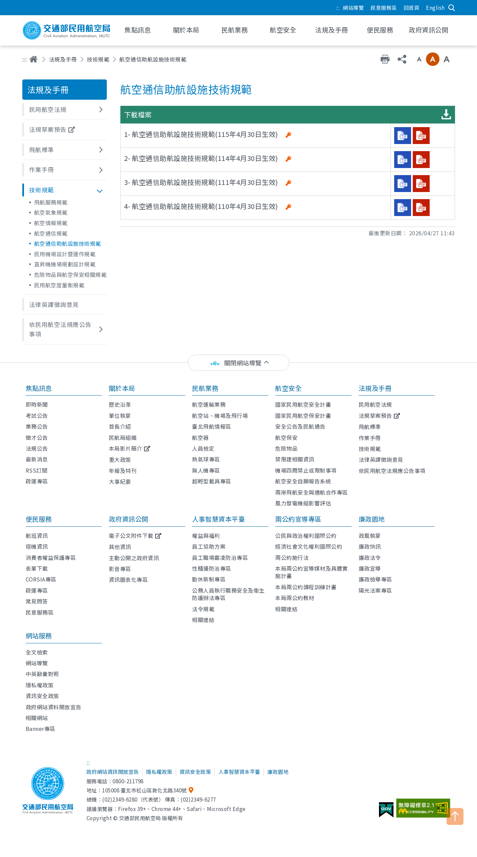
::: (338, 7)
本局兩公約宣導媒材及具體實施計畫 (311, 572)
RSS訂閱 (37, 470)
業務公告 (37, 426)
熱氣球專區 (206, 459)
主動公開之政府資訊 (134, 558)
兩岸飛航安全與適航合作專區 (311, 492)
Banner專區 (40, 728)
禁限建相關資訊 (294, 459)
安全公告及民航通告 (300, 426)
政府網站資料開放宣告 (53, 707)
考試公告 (37, 415)
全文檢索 (37, 652)
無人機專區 (206, 470)
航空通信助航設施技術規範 (67, 243)
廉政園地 (372, 519)
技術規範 (98, 59)
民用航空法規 (375, 404)
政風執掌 (370, 535)
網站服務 (39, 635)
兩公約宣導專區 (298, 519)
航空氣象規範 (51, 212)
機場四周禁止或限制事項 (306, 470)
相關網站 (37, 718)
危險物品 (286, 448)
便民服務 (39, 519)
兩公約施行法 (292, 557)
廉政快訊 (370, 546)
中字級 (432, 59)
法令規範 (203, 609)
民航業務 (205, 388)
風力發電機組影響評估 (303, 503)
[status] (238, 363)
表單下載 (37, 568)
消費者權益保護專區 (51, 557)
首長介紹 (120, 426)
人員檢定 (203, 448)
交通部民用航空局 (66, 30)
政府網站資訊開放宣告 (113, 771)
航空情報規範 (51, 223)
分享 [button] (402, 59)
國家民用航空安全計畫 (303, 404)
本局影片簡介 (125, 448)
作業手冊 (370, 438)
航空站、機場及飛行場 (220, 415)
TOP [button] (455, 816)
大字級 (446, 59)
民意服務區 (384, 7)
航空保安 (286, 437)
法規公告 (37, 448)
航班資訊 (37, 535)
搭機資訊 (37, 546)
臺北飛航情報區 (211, 426)
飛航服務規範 (51, 202)
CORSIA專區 (41, 579)
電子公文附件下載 (131, 535)
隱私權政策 (40, 685)
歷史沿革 (120, 404)
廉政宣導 (370, 568)
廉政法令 (370, 557)
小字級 (419, 59)
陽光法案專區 (375, 590)
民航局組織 (123, 437)
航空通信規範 (51, 233)
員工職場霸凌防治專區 (220, 557)
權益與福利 (206, 535)
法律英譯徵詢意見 (381, 459)
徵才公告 (37, 437)
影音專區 (120, 569)
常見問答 (37, 601)
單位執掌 (120, 415)
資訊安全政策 (42, 696)
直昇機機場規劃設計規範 (65, 264)
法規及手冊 (63, 59)
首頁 (33, 59)
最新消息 (37, 459)
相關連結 (203, 620)
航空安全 (288, 388)
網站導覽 (353, 7)
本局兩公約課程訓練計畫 (306, 587)
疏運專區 (37, 481)
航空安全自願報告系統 (303, 481)
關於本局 (122, 388)
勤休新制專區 (208, 579)
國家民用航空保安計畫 (303, 415)
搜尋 (451, 7)
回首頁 (412, 7)
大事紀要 (120, 481)
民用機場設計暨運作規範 (65, 254)
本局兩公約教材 (294, 598)
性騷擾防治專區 (211, 568)
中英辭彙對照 (42, 674)
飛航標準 (370, 427)
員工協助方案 (208, 546)
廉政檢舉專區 (375, 579)
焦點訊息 (39, 388)
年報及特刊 (123, 471)
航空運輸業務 (208, 404)
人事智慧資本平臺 (218, 519)
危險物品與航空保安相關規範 (70, 274)
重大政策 (120, 459)
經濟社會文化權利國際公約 (308, 546)
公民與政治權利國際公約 (306, 535)
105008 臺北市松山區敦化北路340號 (144, 790)
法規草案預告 (375, 415)
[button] (64, 109)
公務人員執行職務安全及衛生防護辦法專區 (228, 594)
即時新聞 (37, 404)
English (435, 7)
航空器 (200, 437)
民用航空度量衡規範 (59, 285)
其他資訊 (120, 547)
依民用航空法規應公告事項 (392, 471)
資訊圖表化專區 (128, 579)
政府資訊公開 (128, 519)
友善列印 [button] (385, 59)
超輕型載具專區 (211, 481)
